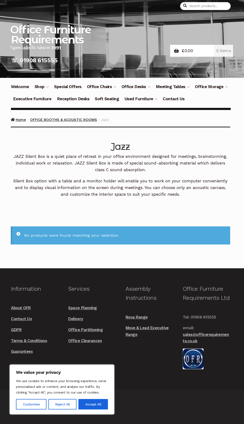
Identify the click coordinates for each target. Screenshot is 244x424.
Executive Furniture (32, 98)
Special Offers (67, 86)
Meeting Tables (170, 86)
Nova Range (137, 317)
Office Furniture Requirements (50, 34)
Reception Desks (73, 98)
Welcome (20, 86)
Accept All (93, 404)
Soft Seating (107, 98)
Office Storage (209, 86)
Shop (40, 86)
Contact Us (173, 98)
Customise (31, 404)
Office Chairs (99, 86)
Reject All (62, 404)
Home (21, 120)
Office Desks (134, 86)
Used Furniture (139, 98)
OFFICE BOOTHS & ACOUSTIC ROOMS (63, 120)
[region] (62, 389)
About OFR (21, 307)
